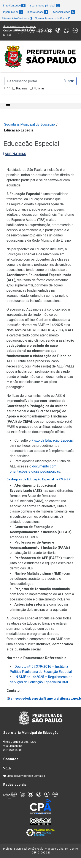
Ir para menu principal (45, 5)
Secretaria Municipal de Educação (29, 124)
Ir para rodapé (37, 12)
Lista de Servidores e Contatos (26, 775)
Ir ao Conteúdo (14, 5)
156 (8, 768)
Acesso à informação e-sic (19, 26)
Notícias (39, 88)
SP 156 (7, 34)
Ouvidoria (9, 30)
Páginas (21, 88)
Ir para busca (13, 12)
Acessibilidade (63, 12)
